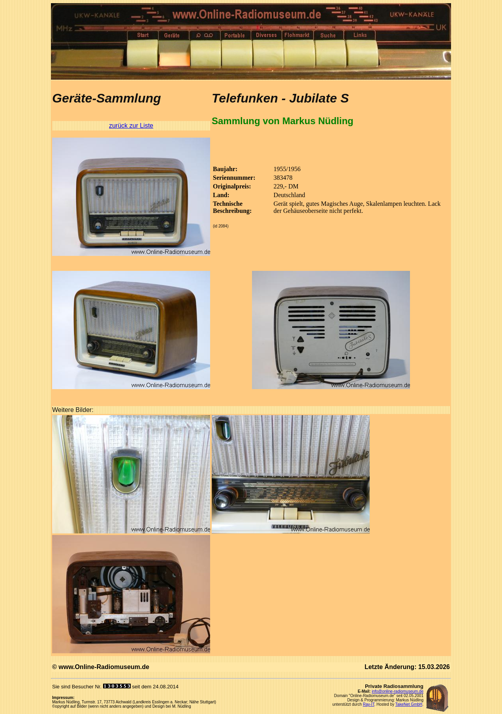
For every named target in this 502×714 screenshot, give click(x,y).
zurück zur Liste (131, 125)
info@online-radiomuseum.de (397, 691)
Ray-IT (368, 704)
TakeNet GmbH (408, 704)
